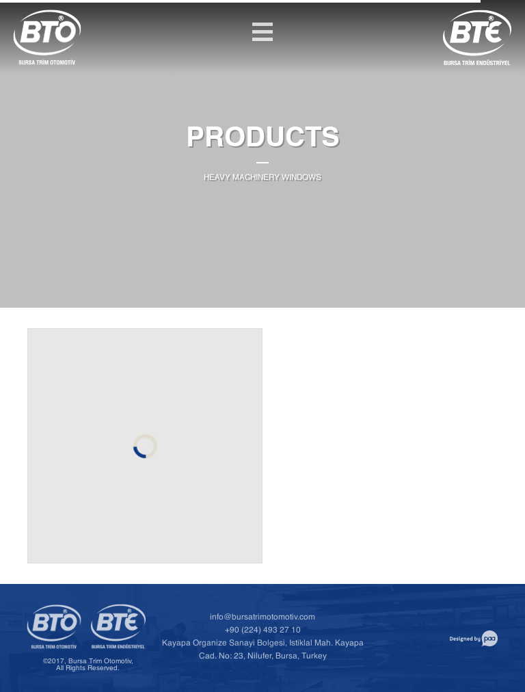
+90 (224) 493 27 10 (263, 631)
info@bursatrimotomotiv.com (262, 618)
